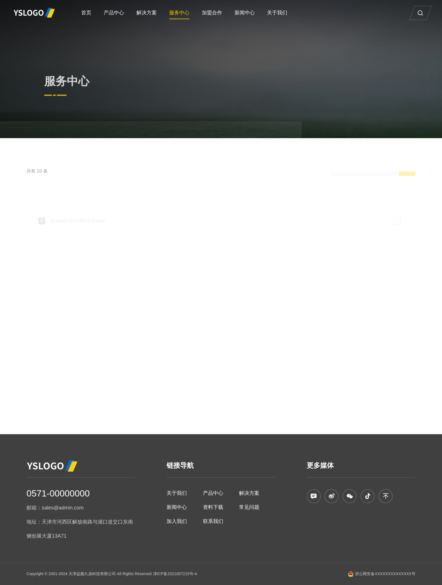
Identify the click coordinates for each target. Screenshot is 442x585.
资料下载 (213, 507)
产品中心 (114, 13)
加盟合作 (212, 13)
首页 (86, 13)
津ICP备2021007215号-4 (175, 573)
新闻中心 (245, 13)
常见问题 (249, 507)
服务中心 (179, 13)
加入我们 (177, 521)
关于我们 (277, 13)
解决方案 (146, 13)
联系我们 (213, 521)
